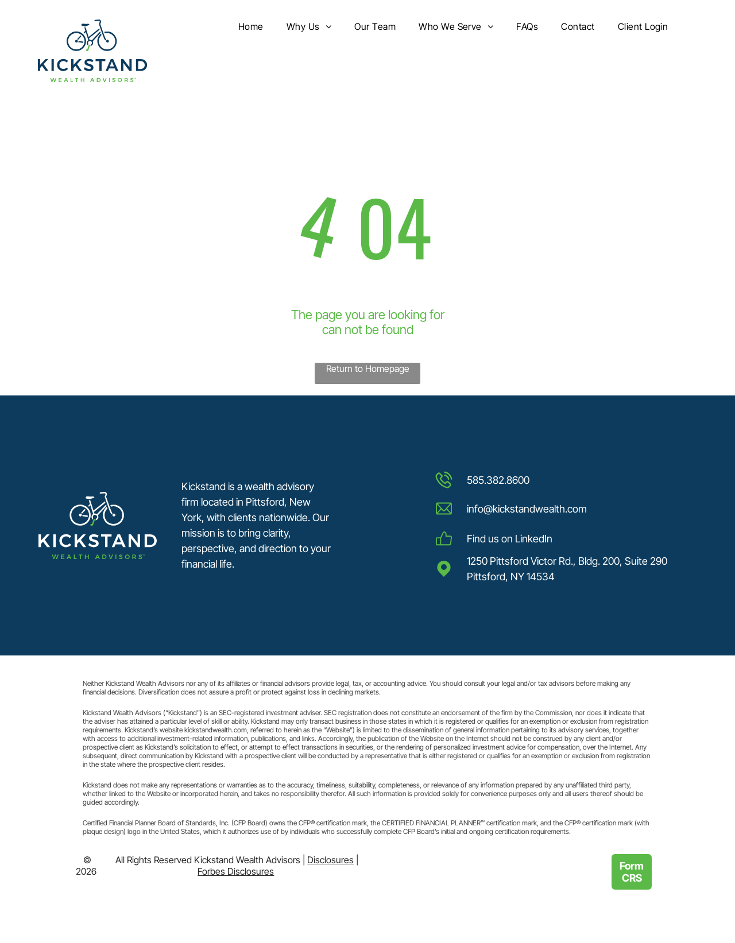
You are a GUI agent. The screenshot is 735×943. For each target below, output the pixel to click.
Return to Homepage (367, 368)
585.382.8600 (498, 480)
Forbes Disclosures (236, 871)
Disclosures (330, 860)
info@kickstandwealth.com (527, 509)
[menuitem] (251, 27)
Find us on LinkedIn (509, 539)
